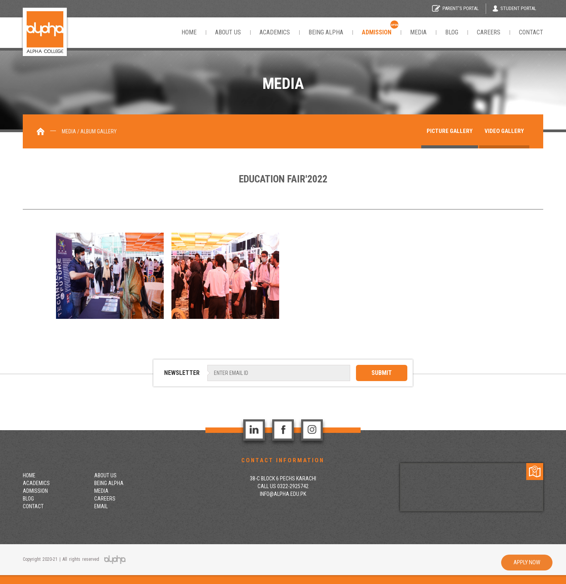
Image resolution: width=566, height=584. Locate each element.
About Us (228, 32)
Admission (35, 491)
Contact (531, 32)
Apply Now (526, 562)
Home (189, 32)
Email (101, 506)
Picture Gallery (450, 131)
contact (33, 506)
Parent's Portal (455, 8)
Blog (451, 32)
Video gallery (504, 131)
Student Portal (514, 8)
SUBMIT (381, 372)
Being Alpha (325, 32)
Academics (274, 32)
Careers (488, 32)
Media (418, 32)
